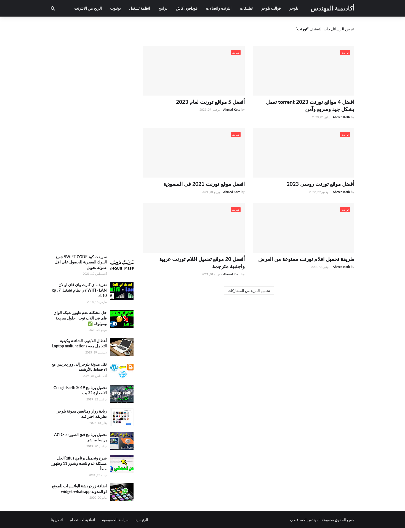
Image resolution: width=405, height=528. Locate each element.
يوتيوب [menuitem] (115, 8)
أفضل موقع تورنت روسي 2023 (320, 184)
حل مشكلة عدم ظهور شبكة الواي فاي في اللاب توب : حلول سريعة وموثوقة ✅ (80, 318)
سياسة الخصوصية (115, 520)
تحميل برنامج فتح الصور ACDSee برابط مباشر (80, 437)
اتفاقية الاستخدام (82, 520)
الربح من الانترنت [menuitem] (88, 8)
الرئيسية (141, 520)
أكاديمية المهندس (332, 8)
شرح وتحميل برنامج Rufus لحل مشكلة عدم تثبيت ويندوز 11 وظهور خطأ (79, 463)
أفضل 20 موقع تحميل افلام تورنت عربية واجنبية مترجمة (202, 263)
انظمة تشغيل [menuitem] (139, 8)
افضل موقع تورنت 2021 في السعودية (204, 184)
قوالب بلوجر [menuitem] (271, 8)
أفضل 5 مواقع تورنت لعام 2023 (210, 102)
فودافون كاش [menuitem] (187, 8)
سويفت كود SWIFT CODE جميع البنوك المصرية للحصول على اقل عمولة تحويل (81, 262)
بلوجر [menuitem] (293, 8)
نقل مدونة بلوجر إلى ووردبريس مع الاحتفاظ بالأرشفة (79, 367)
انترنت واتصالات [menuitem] (218, 8)
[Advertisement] (92, 161)
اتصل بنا (57, 520)
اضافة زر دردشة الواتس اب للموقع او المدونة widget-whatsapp (79, 489)
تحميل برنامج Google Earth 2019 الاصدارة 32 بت (80, 390)
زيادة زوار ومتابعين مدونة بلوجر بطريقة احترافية (82, 414)
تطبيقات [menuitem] (246, 8)
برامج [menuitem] (162, 8)
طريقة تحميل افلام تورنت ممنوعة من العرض (306, 259)
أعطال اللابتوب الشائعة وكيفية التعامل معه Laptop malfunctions (79, 343)
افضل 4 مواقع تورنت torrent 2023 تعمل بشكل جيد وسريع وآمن (310, 105)
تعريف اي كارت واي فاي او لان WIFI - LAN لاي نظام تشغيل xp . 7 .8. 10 (79, 290)
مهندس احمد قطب (304, 520)
